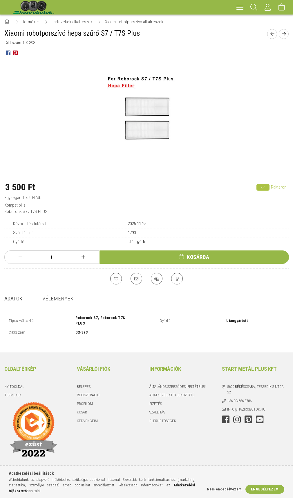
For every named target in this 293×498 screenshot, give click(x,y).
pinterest (248, 415)
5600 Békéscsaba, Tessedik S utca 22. (255, 385)
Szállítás (157, 408)
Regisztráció (88, 391)
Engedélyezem (265, 489)
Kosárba (198, 257)
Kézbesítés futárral (29, 223)
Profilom (85, 399)
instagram (237, 415)
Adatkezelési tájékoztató (172, 391)
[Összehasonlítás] (156, 278)
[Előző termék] (272, 34)
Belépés (84, 382)
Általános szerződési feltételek (177, 382)
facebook (225, 415)
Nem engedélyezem (224, 489)
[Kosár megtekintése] (282, 7)
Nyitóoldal (14, 382)
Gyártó (18, 241)
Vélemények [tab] (57, 298)
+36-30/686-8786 (239, 396)
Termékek (12, 391)
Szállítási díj (23, 232)
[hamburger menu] (240, 7)
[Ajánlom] (136, 278)
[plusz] (83, 257)
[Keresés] (254, 7)
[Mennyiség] (51, 257)
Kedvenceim (87, 416)
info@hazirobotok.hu (246, 405)
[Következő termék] (284, 34)
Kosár (82, 408)
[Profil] (268, 7)
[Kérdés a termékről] (177, 278)
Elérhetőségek (162, 416)
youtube (259, 415)
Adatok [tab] (13, 298)
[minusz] (20, 257)
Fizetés (155, 399)
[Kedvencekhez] (116, 278)
